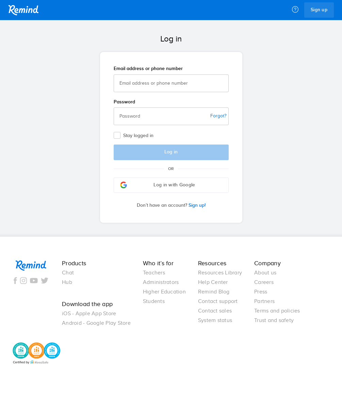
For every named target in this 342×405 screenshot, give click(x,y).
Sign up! (171, 205)
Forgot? (218, 116)
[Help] (295, 9)
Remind (23, 10)
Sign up (319, 10)
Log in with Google (157, 185)
